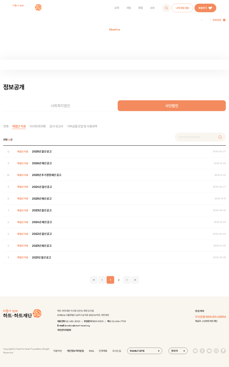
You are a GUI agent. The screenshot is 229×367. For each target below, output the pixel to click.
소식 (152, 7)
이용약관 (57, 350)
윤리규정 (143, 65)
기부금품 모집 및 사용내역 (82, 126)
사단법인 (171, 105)
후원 (140, 7)
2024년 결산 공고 (42, 187)
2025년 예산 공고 (42, 198)
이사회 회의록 (38, 126)
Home (196, 20)
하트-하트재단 (27, 8)
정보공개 (86, 65)
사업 (128, 7)
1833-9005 (97, 321)
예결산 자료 (19, 126)
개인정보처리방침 (75, 350)
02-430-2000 (73, 321)
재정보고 (28, 65)
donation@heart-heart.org (77, 325)
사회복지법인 (60, 105)
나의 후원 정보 (182, 8)
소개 (117, 7)
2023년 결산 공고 (42, 210)
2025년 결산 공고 (42, 151)
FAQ (91, 350)
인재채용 (103, 350)
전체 (5, 126)
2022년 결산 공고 (42, 234)
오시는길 (116, 350)
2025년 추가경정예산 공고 (46, 175)
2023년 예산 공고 (42, 246)
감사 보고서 (56, 126)
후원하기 (205, 8)
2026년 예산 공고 (42, 163)
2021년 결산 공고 (41, 257)
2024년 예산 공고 (42, 222)
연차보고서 (200, 65)
